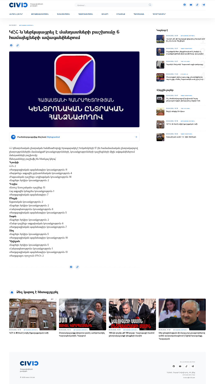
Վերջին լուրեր (16, 14)
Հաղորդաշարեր (159, 14)
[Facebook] (185, 5)
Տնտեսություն (63, 14)
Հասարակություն (85, 14)
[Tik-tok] (197, 5)
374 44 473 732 (189, 375)
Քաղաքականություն (40, 14)
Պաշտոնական (139, 14)
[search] (150, 5)
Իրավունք (120, 14)
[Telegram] (203, 5)
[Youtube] (191, 5)
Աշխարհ (104, 14)
